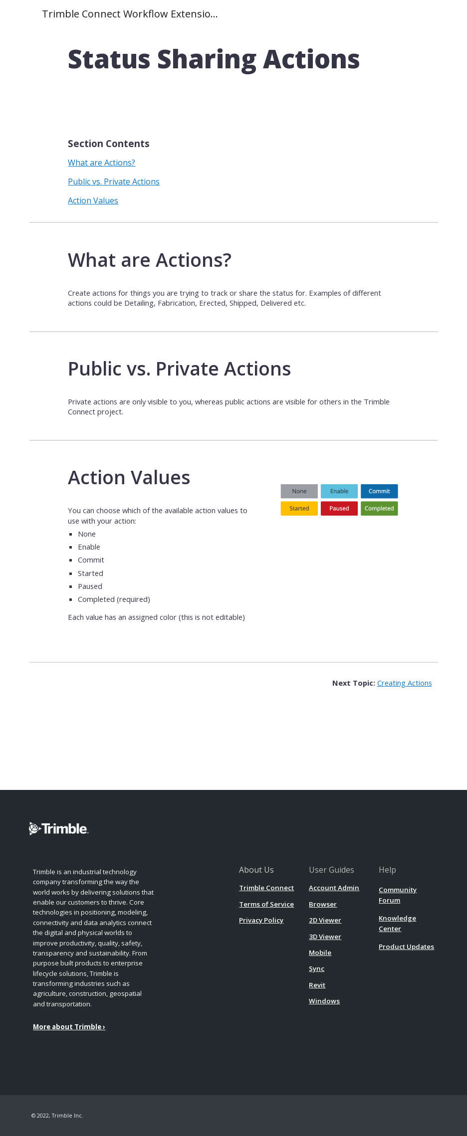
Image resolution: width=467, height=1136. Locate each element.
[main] (233, 59)
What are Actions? (101, 162)
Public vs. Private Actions (114, 181)
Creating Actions (404, 683)
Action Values (93, 200)
